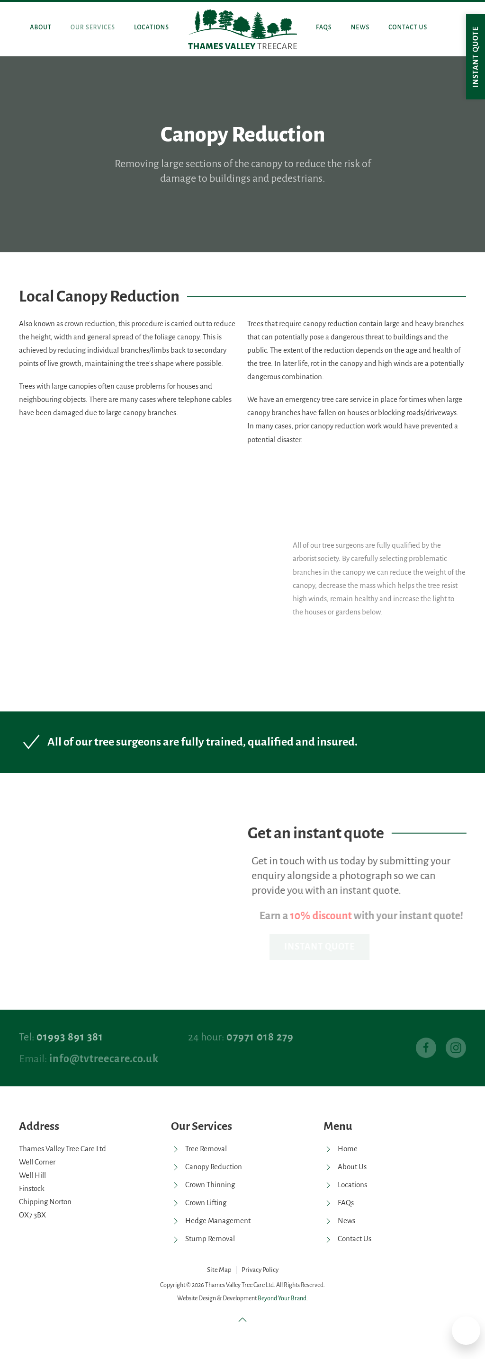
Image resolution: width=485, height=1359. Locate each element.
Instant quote (475, 57)
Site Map (219, 1269)
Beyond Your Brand (282, 1298)
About (41, 27)
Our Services (93, 27)
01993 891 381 (69, 1037)
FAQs (324, 27)
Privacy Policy (260, 1269)
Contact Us (407, 27)
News (360, 27)
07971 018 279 (260, 1037)
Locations (151, 27)
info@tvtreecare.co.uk (104, 1059)
